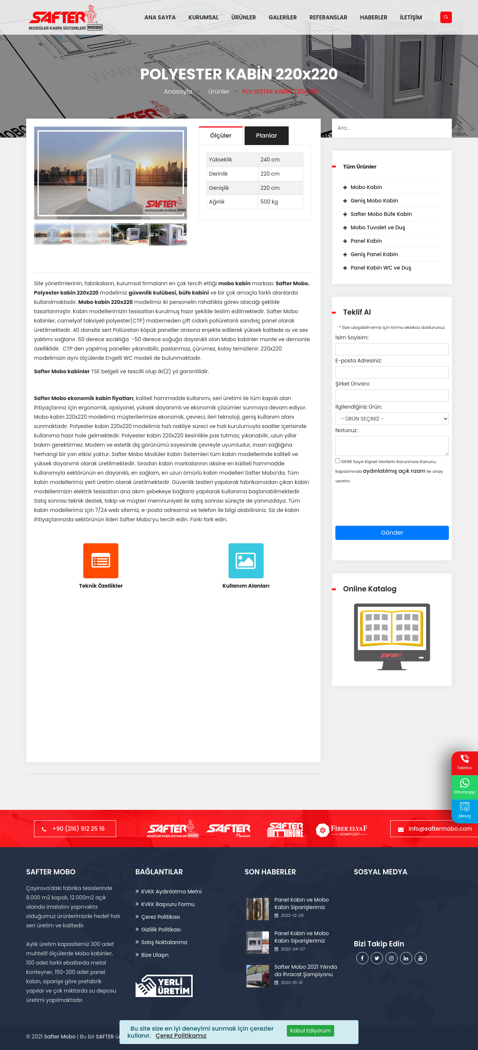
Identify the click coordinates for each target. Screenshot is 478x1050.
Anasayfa (177, 91)
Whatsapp (464, 786)
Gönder (392, 532)
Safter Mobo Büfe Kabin (381, 214)
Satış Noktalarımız (165, 942)
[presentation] (392, 511)
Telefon (464, 762)
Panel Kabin (366, 241)
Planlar (266, 135)
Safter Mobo (59, 1036)
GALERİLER (283, 17)
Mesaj (465, 810)
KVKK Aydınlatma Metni (172, 891)
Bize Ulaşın (155, 955)
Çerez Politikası (161, 917)
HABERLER (373, 17)
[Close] (310, 1031)
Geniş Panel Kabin (374, 254)
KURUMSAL (204, 17)
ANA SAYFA (160, 17)
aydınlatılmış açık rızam (394, 471)
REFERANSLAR (328, 17)
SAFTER (105, 1036)
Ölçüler (221, 135)
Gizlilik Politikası (161, 929)
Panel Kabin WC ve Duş (381, 267)
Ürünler (217, 91)
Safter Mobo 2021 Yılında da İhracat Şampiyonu (305, 970)
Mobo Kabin (366, 187)
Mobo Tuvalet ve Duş (378, 227)
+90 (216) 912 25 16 (75, 829)
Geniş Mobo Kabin (374, 200)
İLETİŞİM (411, 17)
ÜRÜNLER (243, 17)
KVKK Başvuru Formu (168, 904)
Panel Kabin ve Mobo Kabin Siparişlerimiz (301, 903)
